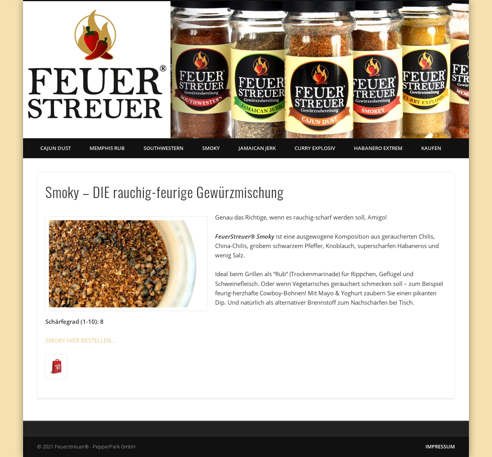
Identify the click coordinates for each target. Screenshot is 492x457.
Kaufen (431, 148)
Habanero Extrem (378, 148)
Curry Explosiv (314, 148)
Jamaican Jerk (257, 148)
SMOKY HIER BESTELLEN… (80, 340)
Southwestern (163, 148)
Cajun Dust (55, 148)
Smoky (211, 148)
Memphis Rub (107, 148)
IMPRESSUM (440, 446)
